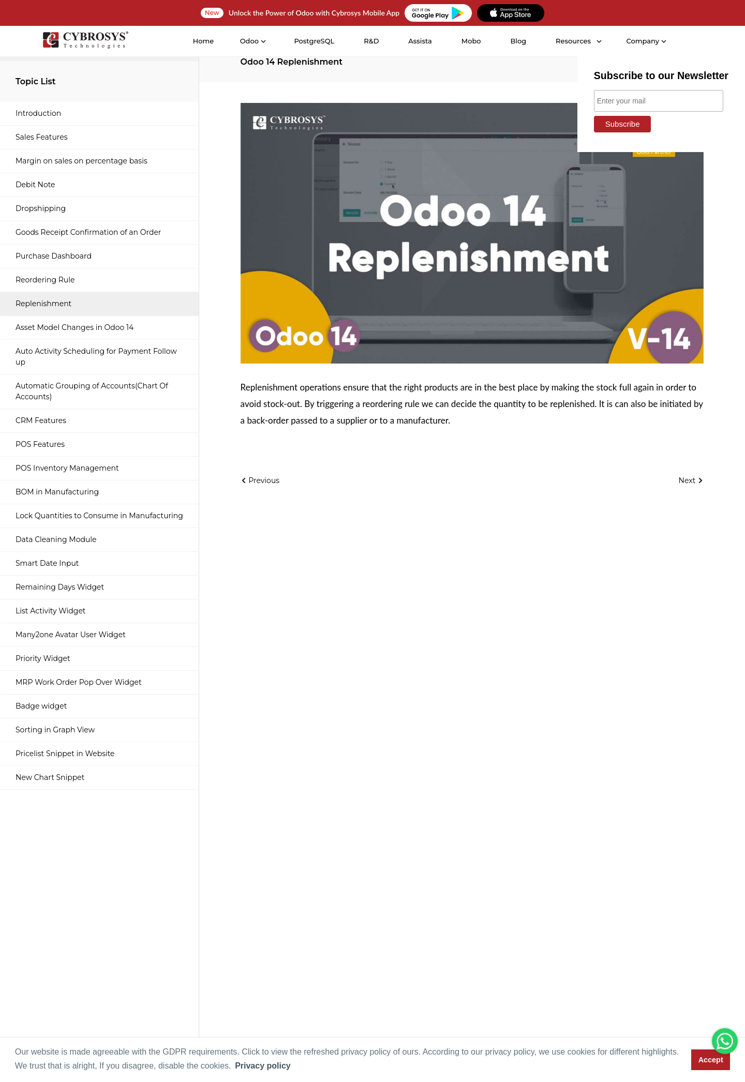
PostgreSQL (314, 41)
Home (203, 41)
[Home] (85, 42)
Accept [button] (710, 1060)
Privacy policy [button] (263, 1065)
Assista (420, 41)
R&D (371, 41)
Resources (573, 41)
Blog (518, 41)
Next (691, 480)
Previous (260, 480)
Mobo (471, 41)
